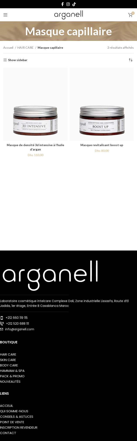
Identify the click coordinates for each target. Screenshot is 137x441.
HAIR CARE (25, 47)
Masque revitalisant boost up (101, 145)
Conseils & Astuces (16, 416)
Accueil (8, 47)
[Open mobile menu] (5, 14)
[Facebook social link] (62, 4)
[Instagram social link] (68, 4)
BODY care (9, 365)
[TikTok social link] (74, 4)
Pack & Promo (12, 376)
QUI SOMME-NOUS (14, 411)
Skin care (8, 359)
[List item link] (68, 317)
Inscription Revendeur (18, 427)
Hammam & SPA (12, 370)
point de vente (12, 422)
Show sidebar (17, 60)
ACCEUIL (6, 405)
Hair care (8, 354)
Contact (8, 433)
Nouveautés (10, 381)
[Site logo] (68, 14)
